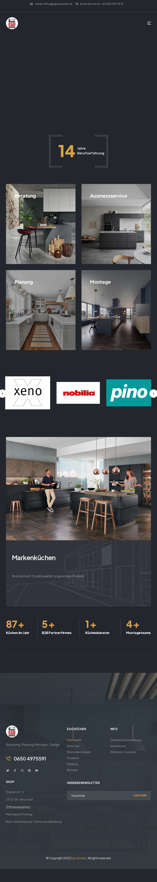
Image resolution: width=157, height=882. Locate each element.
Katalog (72, 764)
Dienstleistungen (79, 752)
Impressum (118, 746)
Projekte (73, 758)
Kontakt (72, 770)
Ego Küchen (78, 858)
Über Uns (73, 746)
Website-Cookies (123, 752)
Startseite (74, 740)
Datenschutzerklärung (125, 740)
